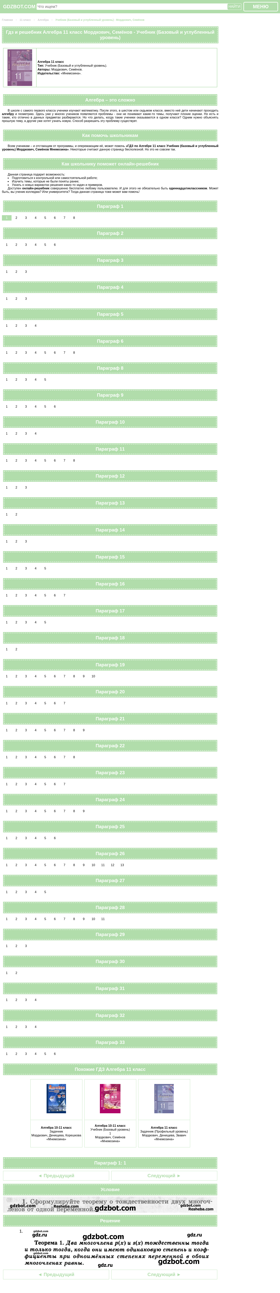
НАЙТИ (234, 6)
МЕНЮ (260, 6)
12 (112, 865)
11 (103, 865)
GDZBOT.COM (19, 6)
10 (93, 676)
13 (122, 865)
